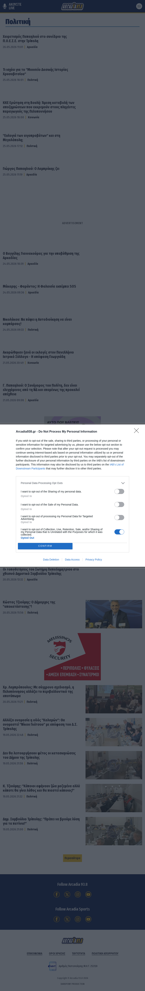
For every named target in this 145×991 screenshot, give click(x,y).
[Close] (137, 431)
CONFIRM (45, 546)
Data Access (72, 559)
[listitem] (72, 483)
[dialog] (72, 495)
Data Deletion (51, 559)
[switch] (119, 491)
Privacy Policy (94, 559)
